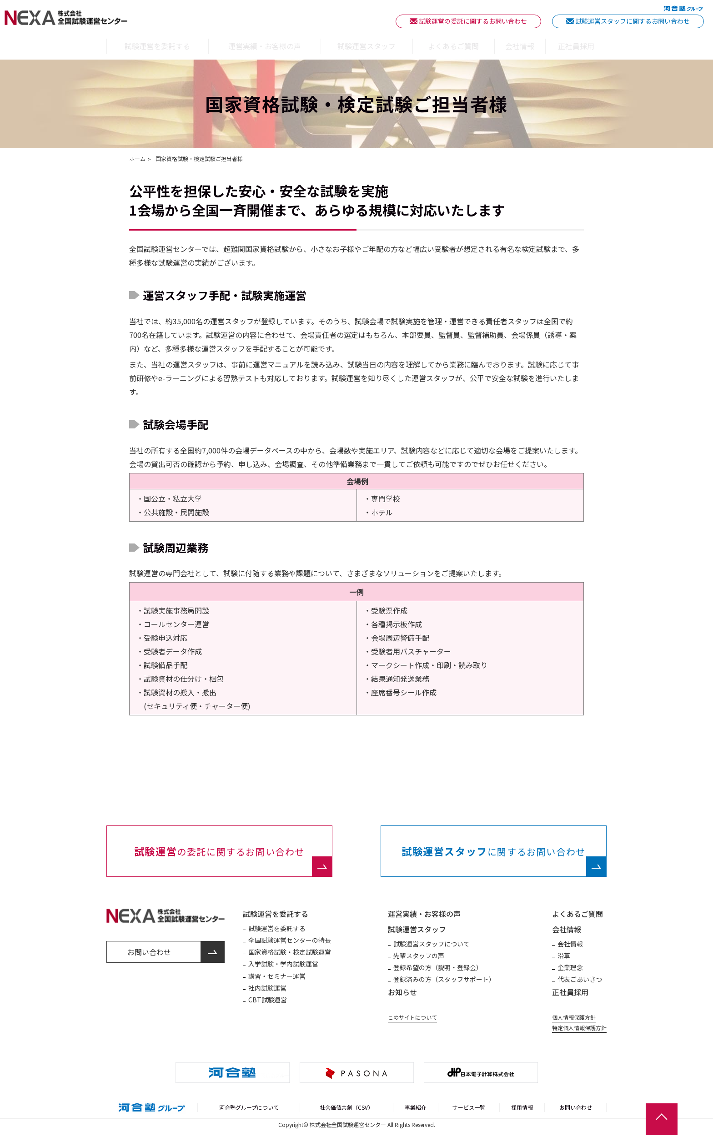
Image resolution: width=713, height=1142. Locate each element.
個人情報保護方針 (574, 1017)
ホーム (137, 159)
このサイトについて (412, 1017)
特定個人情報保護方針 (579, 1027)
